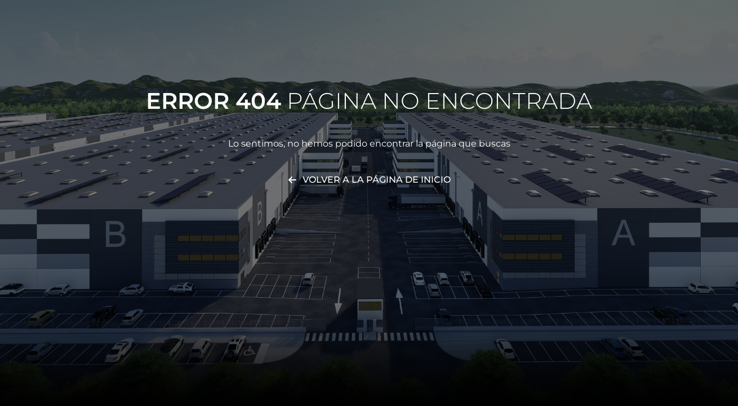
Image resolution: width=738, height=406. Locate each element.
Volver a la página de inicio (377, 179)
